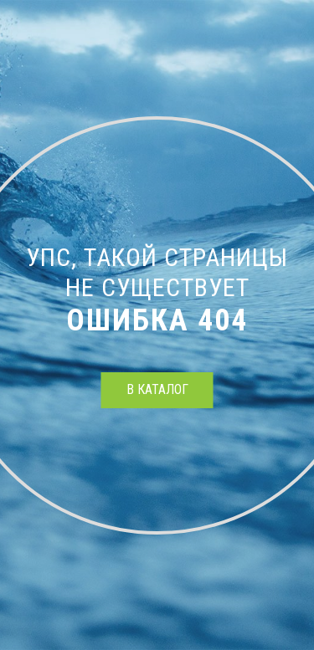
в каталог (157, 389)
